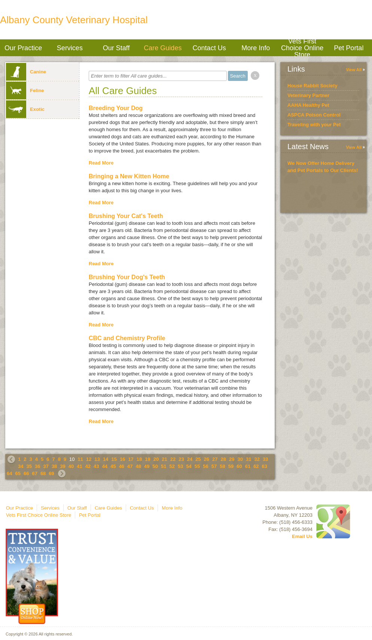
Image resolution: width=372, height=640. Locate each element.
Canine (26, 72)
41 (79, 466)
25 (198, 459)
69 (51, 473)
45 (113, 466)
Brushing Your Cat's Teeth (126, 216)
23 (181, 459)
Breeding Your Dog (116, 108)
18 (139, 459)
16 (122, 459)
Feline (25, 90)
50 (155, 466)
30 (240, 459)
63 (264, 466)
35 (28, 466)
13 (97, 459)
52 (171, 466)
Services (70, 48)
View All (354, 69)
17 (130, 459)
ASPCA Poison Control (314, 115)
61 (247, 466)
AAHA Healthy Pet (308, 105)
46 (121, 466)
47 (129, 466)
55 (197, 466)
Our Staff (116, 48)
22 (173, 459)
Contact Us (209, 48)
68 (43, 473)
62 (256, 466)
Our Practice (23, 48)
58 (222, 466)
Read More (101, 163)
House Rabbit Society (312, 85)
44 (104, 466)
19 (147, 459)
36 (37, 466)
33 (265, 459)
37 (45, 466)
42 (88, 466)
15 (113, 459)
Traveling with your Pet (314, 124)
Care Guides (163, 48)
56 (205, 466)
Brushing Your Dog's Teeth (127, 277)
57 (214, 466)
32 (256, 459)
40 (71, 466)
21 (164, 459)
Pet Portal (348, 48)
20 (156, 459)
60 (239, 466)
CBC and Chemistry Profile (127, 338)
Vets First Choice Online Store (302, 47)
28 (223, 459)
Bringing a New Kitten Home (129, 176)
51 (163, 466)
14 (105, 459)
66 (26, 473)
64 (9, 473)
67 (34, 473)
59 (231, 466)
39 (62, 466)
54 (188, 466)
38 (54, 466)
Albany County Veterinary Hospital (74, 19)
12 (88, 459)
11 (80, 459)
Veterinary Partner (308, 95)
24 (189, 459)
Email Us (302, 536)
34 (20, 466)
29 (231, 459)
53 (180, 466)
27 (214, 459)
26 (206, 459)
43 (96, 466)
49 (146, 466)
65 (17, 473)
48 (138, 466)
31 (248, 459)
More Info (255, 48)
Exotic (25, 109)
